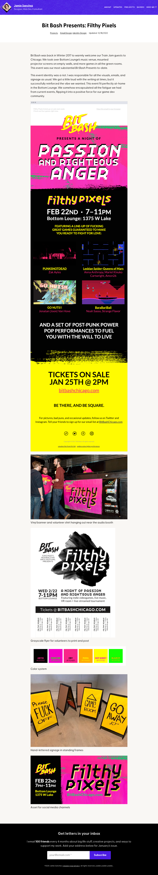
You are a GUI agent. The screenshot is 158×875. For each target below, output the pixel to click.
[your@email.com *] (68, 855)
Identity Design (79, 33)
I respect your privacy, (71, 866)
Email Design (66, 33)
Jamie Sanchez (23, 5)
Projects (54, 33)
